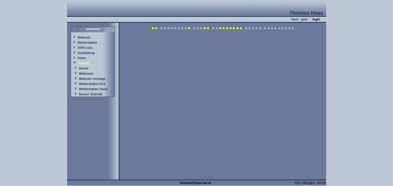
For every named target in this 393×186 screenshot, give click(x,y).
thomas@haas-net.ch (195, 183)
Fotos (81, 58)
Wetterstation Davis (93, 89)
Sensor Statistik (90, 94)
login (316, 19)
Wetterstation (87, 42)
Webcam (83, 37)
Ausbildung (86, 53)
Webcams (86, 73)
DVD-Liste (84, 48)
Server (83, 68)
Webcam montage (92, 79)
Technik (83, 63)
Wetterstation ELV (92, 84)
